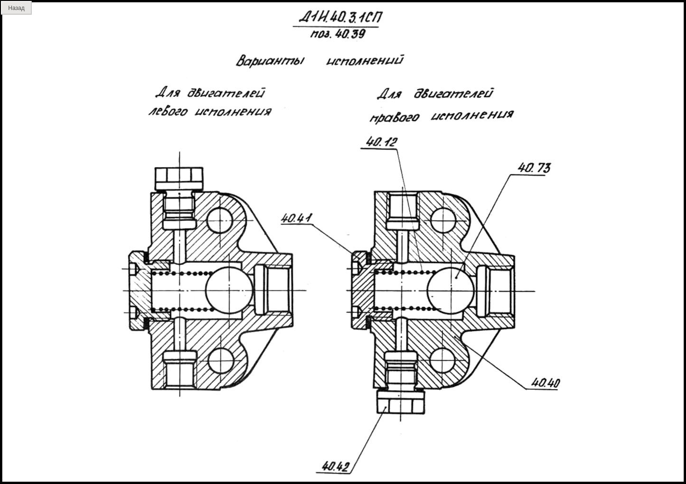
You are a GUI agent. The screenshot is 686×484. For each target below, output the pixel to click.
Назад (16, 8)
